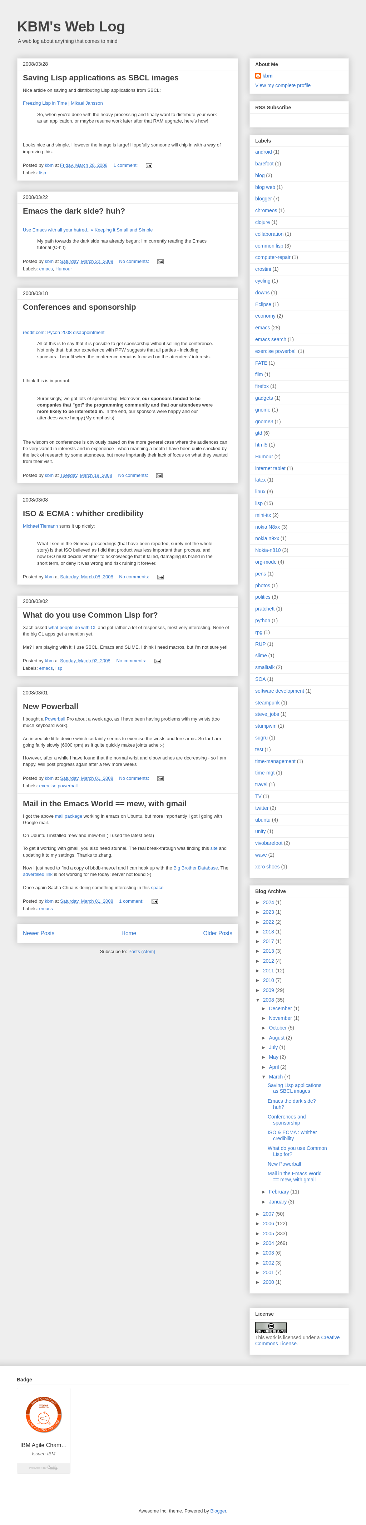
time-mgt (264, 773)
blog (259, 175)
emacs (46, 268)
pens (260, 574)
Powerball (55, 719)
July (274, 1047)
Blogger (218, 1511)
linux (260, 491)
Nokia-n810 (268, 550)
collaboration (269, 234)
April (274, 1067)
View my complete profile (283, 85)
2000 (269, 1282)
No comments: (134, 261)
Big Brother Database (195, 868)
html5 (261, 445)
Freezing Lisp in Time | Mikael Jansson (63, 103)
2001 (269, 1272)
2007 (269, 1214)
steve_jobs (267, 714)
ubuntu (263, 820)
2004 (269, 1243)
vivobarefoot (268, 843)
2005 (269, 1233)
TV (258, 796)
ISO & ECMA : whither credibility (83, 513)
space (157, 887)
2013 (269, 951)
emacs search (270, 339)
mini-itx (263, 515)
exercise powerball (58, 785)
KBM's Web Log (71, 26)
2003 (269, 1253)
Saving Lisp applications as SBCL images (101, 77)
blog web (265, 187)
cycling (263, 281)
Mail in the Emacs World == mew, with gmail (105, 803)
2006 (269, 1223)
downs (262, 292)
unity (260, 831)
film (259, 374)
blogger (263, 198)
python (262, 620)
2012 (269, 961)
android (263, 152)
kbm (267, 76)
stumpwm (266, 726)
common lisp (269, 246)
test (259, 749)
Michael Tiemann (40, 526)
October (278, 1028)
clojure (262, 222)
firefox (262, 386)
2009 (269, 990)
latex (260, 480)
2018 (269, 932)
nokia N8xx (267, 527)
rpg (258, 632)
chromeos (266, 210)
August (277, 1038)
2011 (269, 970)
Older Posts (217, 933)
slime (261, 655)
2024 (269, 902)
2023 (269, 912)
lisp (42, 172)
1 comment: (126, 165)
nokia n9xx (267, 538)
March (276, 1077)
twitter (261, 808)
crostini (263, 269)
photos (262, 585)
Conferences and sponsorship (79, 307)
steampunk (267, 703)
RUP (260, 644)
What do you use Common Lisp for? (90, 615)
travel (261, 784)
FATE (261, 363)
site (214, 848)
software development (279, 691)
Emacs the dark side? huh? (74, 210)
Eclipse (263, 304)
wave (261, 855)
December (281, 1008)
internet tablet (270, 468)
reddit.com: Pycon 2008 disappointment (63, 332)
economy (265, 316)
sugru (261, 738)
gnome (263, 410)
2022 (269, 922)
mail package (69, 816)
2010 (269, 980)
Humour (63, 268)
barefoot (264, 163)
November (281, 1018)
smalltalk (264, 667)
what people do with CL (73, 627)
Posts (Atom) (141, 951)
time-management (275, 761)
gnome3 (264, 421)
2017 (269, 941)
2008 (269, 1000)
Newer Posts (38, 933)
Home (129, 933)
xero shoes (267, 866)
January (278, 1202)
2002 (269, 1263)
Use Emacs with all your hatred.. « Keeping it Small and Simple (88, 230)
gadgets (264, 398)
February (279, 1192)
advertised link (38, 874)
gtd (258, 433)
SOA (260, 679)
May (274, 1057)
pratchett (264, 609)
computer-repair (273, 257)
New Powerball (50, 706)
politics (263, 597)
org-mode (266, 562)
